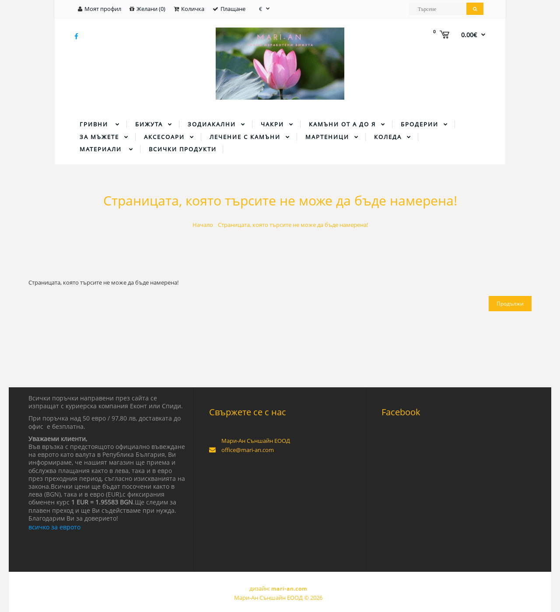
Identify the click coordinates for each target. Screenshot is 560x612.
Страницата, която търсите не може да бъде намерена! (293, 225)
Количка (192, 9)
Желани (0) (150, 9)
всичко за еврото (54, 527)
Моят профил (102, 9)
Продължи (510, 303)
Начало (202, 225)
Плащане (232, 9)
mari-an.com (289, 588)
